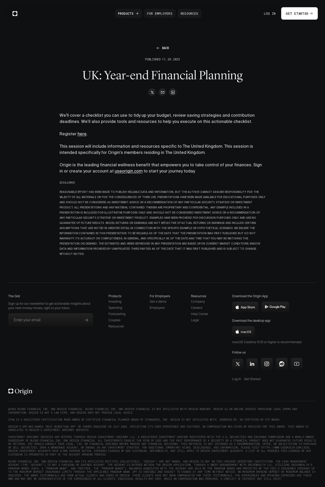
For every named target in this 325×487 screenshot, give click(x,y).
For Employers (159, 13)
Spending (115, 308)
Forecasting (117, 314)
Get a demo (158, 301)
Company (198, 301)
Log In (270, 13)
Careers (196, 308)
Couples (114, 320)
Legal (195, 320)
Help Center (199, 314)
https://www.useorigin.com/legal (285, 447)
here (82, 133)
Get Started (252, 379)
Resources (189, 13)
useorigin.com (129, 171)
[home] (15, 13)
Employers (157, 308)
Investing (115, 301)
